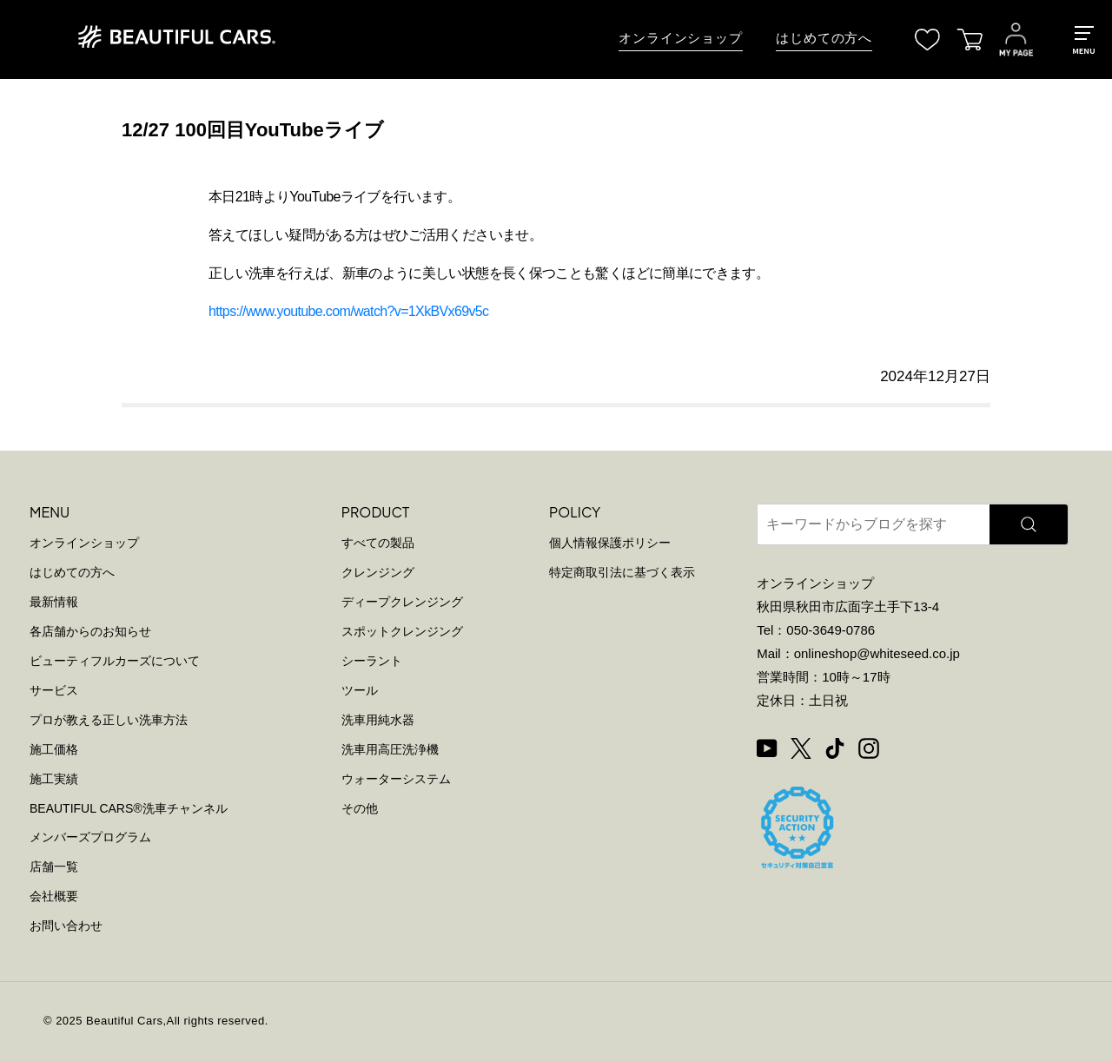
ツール (359, 690)
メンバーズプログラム (90, 837)
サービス (54, 690)
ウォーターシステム (396, 779)
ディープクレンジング (402, 602)
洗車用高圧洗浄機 (390, 749)
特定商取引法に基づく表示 (622, 572)
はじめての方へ (824, 38)
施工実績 (54, 779)
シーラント (371, 661)
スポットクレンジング (402, 631)
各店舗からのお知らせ (90, 631)
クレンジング (377, 572)
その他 (359, 808)
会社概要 (54, 896)
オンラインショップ (681, 38)
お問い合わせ (66, 925)
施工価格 (54, 749)
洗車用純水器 (377, 720)
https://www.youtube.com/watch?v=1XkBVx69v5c (348, 311)
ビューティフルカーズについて (115, 661)
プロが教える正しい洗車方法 (109, 720)
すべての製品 (377, 543)
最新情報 (54, 602)
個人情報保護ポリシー (610, 543)
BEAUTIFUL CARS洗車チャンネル (129, 808)
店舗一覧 (54, 866)
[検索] (1029, 524)
